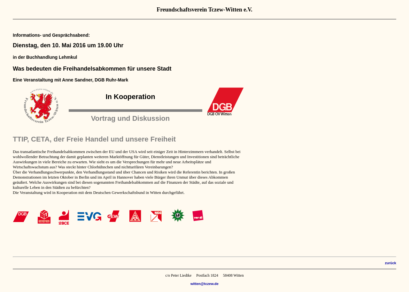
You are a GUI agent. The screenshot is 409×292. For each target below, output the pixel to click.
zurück (390, 263)
